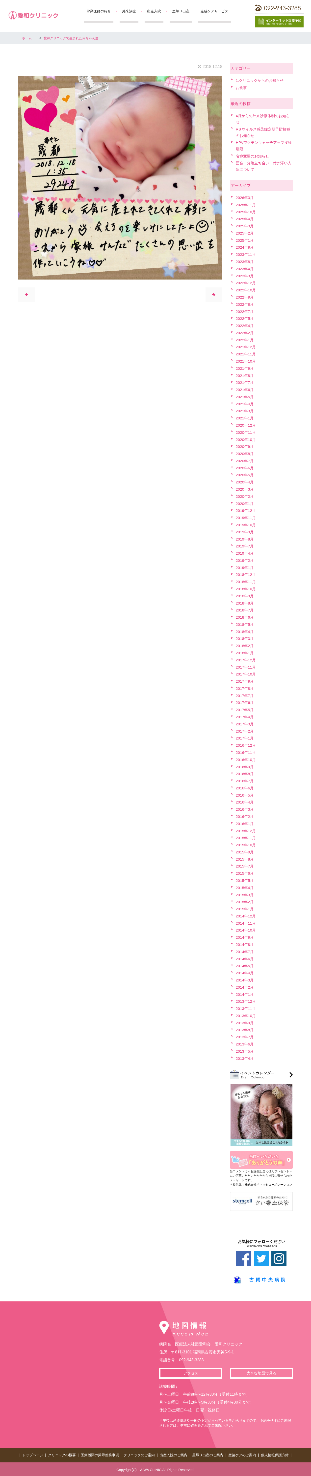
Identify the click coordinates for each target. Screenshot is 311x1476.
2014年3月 (245, 980)
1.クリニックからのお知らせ (261, 80)
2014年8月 (245, 944)
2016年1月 (245, 824)
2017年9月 (245, 681)
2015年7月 (245, 866)
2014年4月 (245, 973)
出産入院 (154, 11)
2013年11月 (246, 1008)
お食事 (242, 88)
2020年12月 (246, 425)
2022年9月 (245, 297)
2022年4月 (245, 326)
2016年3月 (245, 809)
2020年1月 (245, 503)
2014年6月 (245, 959)
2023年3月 (245, 276)
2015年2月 (245, 902)
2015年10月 (246, 845)
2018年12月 (246, 574)
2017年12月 (246, 660)
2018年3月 (245, 638)
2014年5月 (245, 966)
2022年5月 (245, 318)
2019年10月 (246, 525)
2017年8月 (245, 688)
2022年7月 (245, 311)
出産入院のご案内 (173, 1454)
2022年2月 (245, 333)
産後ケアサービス (214, 11)
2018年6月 (245, 617)
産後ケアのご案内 (242, 1454)
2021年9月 (245, 368)
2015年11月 (246, 838)
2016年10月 (246, 760)
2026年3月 (245, 197)
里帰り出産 (180, 11)
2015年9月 (245, 852)
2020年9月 (245, 446)
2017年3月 (245, 724)
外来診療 (129, 11)
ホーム (28, 38)
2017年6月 (245, 702)
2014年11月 (246, 923)
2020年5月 (245, 475)
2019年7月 (245, 546)
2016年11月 (246, 752)
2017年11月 (246, 667)
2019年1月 (245, 567)
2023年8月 (245, 262)
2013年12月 (246, 1001)
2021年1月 (245, 418)
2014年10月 (246, 930)
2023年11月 (246, 254)
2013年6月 (245, 1044)
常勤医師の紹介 (99, 11)
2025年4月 (245, 219)
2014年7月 (245, 952)
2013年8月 (245, 1030)
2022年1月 (245, 340)
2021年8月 (245, 375)
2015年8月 (245, 859)
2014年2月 (245, 987)
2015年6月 (245, 873)
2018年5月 (245, 624)
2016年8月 (245, 774)
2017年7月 (245, 696)
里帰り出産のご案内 (207, 1454)
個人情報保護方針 (275, 1454)
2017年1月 (245, 738)
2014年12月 (246, 916)
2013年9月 (245, 1023)
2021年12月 (246, 347)
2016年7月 (245, 781)
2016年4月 (245, 802)
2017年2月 (245, 731)
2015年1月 (245, 909)
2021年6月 (245, 390)
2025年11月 (246, 205)
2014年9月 (245, 937)
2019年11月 (246, 518)
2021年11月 (246, 354)
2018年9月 (245, 596)
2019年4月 (245, 553)
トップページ (32, 1454)
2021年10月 (246, 361)
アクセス (191, 1373)
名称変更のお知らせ (253, 156)
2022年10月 (246, 290)
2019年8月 (245, 539)
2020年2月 (245, 496)
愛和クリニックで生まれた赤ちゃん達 (79, 38)
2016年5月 (245, 795)
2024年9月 (245, 247)
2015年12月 (246, 831)
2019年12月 (246, 510)
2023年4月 (245, 269)
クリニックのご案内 (139, 1454)
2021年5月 (245, 397)
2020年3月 (245, 489)
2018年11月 (246, 582)
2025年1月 (245, 240)
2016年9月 (245, 767)
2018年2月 (245, 646)
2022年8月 (245, 304)
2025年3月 (245, 226)
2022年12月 (246, 283)
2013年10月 (246, 1016)
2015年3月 (245, 895)
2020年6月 (245, 468)
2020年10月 (246, 439)
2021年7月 (245, 382)
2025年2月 (245, 233)
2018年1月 (245, 653)
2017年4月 (245, 717)
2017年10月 (246, 674)
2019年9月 (245, 532)
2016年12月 (246, 745)
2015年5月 (245, 880)
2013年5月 (245, 1051)
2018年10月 (246, 589)
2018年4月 (245, 631)
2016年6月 (245, 788)
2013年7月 (245, 1037)
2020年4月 (245, 482)
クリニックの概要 (62, 1454)
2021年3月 (245, 411)
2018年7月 (245, 610)
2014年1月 (245, 994)
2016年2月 (245, 816)
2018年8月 (245, 603)
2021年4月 (245, 404)
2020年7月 (245, 461)
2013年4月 (245, 1058)
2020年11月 (246, 432)
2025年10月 (246, 212)
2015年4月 (245, 888)
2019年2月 (245, 560)
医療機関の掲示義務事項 (100, 1454)
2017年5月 (245, 710)
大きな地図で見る (261, 1373)
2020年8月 (245, 454)
